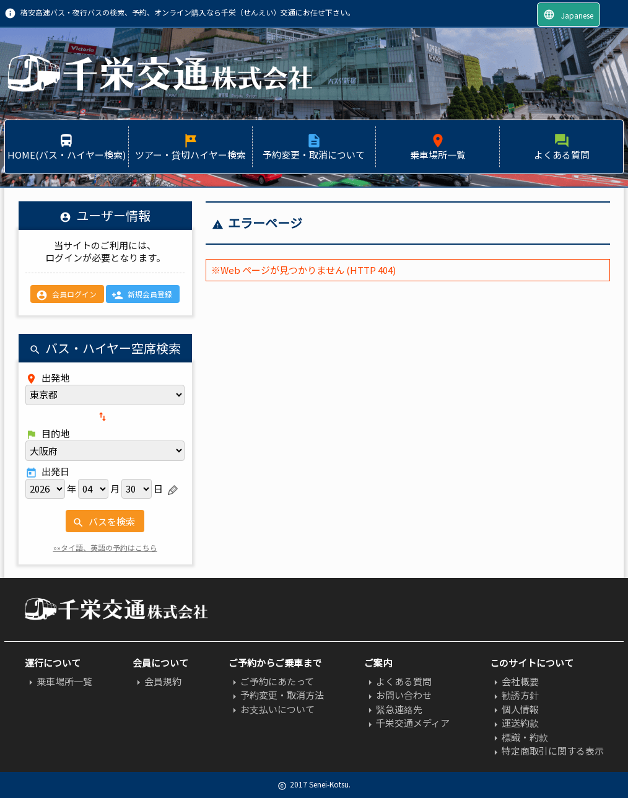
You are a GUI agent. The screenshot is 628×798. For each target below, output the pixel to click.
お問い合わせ (398, 694)
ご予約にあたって (271, 681)
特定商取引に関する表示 (547, 750)
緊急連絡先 (393, 709)
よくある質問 (398, 681)
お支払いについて (272, 709)
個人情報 (514, 709)
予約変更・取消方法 (276, 694)
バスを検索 (103, 521)
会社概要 (514, 681)
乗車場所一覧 (58, 681)
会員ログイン (66, 295)
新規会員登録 (141, 295)
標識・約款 (519, 736)
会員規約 (157, 681)
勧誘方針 (514, 694)
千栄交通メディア (407, 722)
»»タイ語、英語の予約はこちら (105, 547)
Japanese (568, 14)
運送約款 (514, 722)
